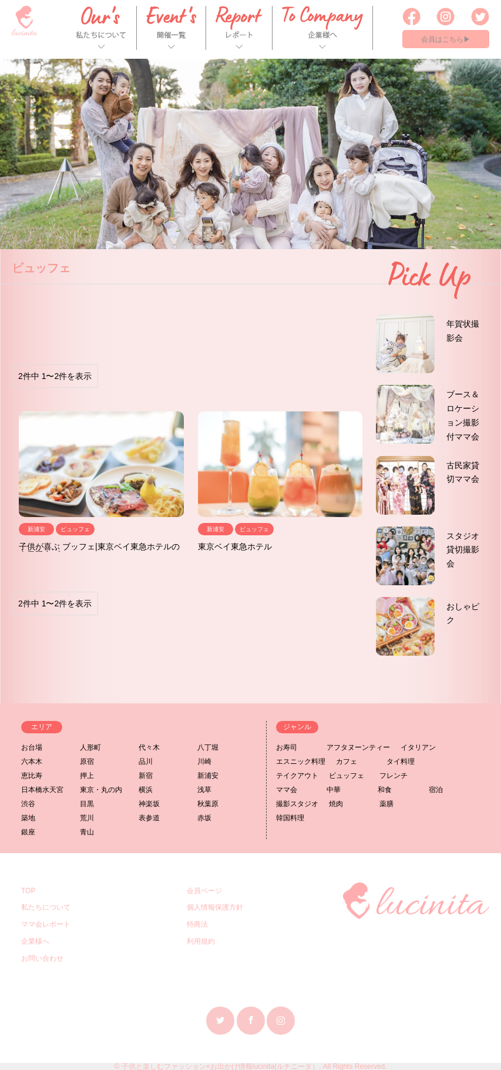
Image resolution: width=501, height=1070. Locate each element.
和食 (385, 790)
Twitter (220, 1020)
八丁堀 (207, 747)
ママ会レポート (45, 924)
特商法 (197, 924)
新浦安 (207, 776)
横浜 (146, 790)
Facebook (251, 1020)
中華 (334, 790)
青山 (87, 832)
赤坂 (204, 818)
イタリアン (418, 747)
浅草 (204, 790)
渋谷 (28, 804)
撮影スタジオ (297, 804)
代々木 (149, 747)
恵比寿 (31, 776)
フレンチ (393, 776)
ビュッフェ (346, 776)
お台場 (31, 747)
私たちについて (45, 907)
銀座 (28, 832)
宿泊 (436, 790)
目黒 (87, 804)
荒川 (87, 818)
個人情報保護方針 (215, 907)
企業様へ (35, 941)
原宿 (87, 761)
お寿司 (286, 747)
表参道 (149, 818)
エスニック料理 (300, 761)
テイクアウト (297, 776)
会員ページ (204, 891)
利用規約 (201, 941)
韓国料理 (290, 818)
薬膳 (386, 804)
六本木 (31, 761)
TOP (28, 891)
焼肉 (336, 804)
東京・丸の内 (101, 790)
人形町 (90, 747)
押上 (87, 776)
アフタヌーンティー (358, 747)
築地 (28, 818)
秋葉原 (207, 804)
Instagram (281, 1020)
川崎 (204, 761)
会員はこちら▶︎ (445, 39)
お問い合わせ (42, 958)
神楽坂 (149, 804)
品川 (146, 761)
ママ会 (286, 790)
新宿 (146, 776)
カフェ (346, 761)
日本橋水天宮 (42, 790)
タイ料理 (400, 761)
